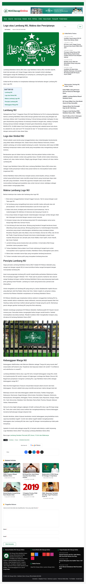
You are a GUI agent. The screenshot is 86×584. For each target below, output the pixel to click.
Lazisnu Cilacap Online (49, 567)
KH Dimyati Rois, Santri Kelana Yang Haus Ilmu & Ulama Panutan (31, 476)
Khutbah (25, 19)
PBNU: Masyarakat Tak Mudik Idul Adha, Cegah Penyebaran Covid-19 (50, 495)
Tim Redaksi (72, 578)
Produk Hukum (63, 19)
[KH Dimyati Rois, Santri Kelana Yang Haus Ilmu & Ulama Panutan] (31, 468)
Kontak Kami (79, 578)
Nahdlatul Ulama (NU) (24, 440)
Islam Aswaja (17, 19)
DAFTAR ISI (8, 89)
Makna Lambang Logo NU (12, 98)
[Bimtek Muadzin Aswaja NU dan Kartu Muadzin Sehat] (11, 487)
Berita (29, 19)
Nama (5, 529)
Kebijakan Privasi (42, 578)
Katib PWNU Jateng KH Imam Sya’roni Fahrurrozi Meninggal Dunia (71, 91)
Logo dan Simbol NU (11, 95)
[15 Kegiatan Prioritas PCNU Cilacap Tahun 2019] (31, 487)
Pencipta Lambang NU (11, 101)
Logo (17, 440)
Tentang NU (55, 19)
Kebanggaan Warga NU (11, 104)
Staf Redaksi (7, 29)
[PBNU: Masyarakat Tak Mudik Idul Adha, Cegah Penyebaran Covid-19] (50, 487)
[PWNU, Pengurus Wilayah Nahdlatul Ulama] (11, 468)
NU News (34, 19)
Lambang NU (8, 92)
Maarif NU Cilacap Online (37, 567)
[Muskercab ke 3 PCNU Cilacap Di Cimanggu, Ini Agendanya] (50, 468)
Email (5, 536)
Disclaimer (35, 578)
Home (5, 19)
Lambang (11, 440)
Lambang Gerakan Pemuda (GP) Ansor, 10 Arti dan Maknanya (29, 435)
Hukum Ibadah (47, 19)
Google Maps (6, 569)
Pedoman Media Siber (63, 578)
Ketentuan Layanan (52, 578)
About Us (10, 19)
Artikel (40, 19)
